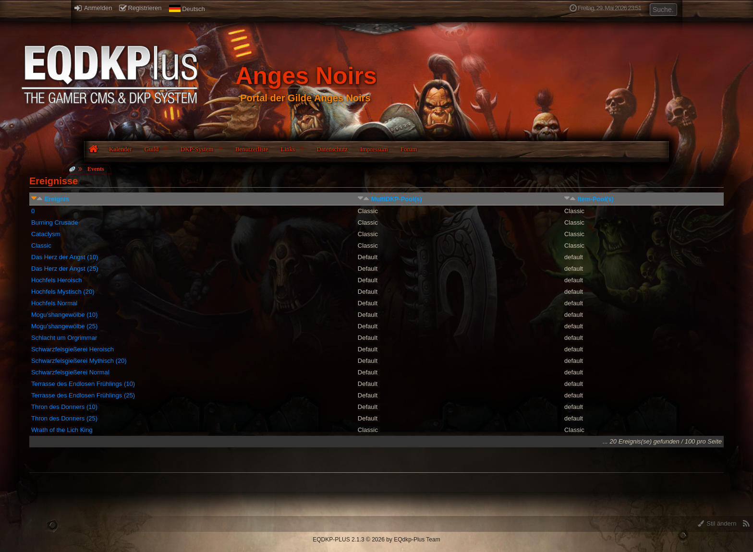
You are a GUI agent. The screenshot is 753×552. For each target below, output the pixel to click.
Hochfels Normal (54, 303)
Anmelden (93, 8)
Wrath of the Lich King (62, 429)
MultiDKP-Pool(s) (396, 199)
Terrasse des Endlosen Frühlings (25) (83, 395)
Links (287, 149)
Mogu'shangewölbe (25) (64, 326)
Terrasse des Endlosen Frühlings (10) (83, 383)
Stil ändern (717, 523)
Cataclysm (46, 234)
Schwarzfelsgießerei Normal (70, 372)
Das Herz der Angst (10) (64, 257)
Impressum (374, 149)
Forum (409, 149)
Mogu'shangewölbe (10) (64, 314)
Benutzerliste (251, 149)
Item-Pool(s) (596, 199)
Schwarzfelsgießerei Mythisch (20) (79, 360)
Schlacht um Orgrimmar (64, 337)
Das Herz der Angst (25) (64, 268)
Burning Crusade (54, 222)
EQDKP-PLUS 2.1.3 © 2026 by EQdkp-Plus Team (376, 539)
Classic (41, 245)
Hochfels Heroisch (56, 280)
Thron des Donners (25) (64, 418)
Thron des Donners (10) (64, 406)
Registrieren (140, 8)
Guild (152, 149)
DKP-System (197, 149)
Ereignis (57, 199)
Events (95, 169)
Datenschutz (332, 149)
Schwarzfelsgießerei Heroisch (72, 349)
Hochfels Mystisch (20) (62, 291)
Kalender (120, 149)
